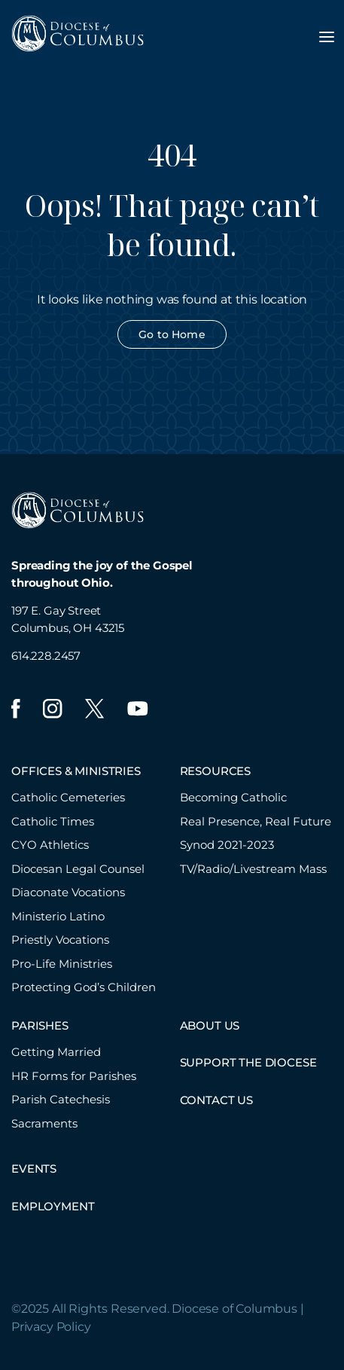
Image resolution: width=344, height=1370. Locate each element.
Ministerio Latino (58, 916)
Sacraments (44, 1123)
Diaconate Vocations (68, 892)
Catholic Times (52, 821)
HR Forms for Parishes (73, 1076)
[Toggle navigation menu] (327, 37)
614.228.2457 (46, 655)
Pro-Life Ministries (61, 964)
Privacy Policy (51, 1327)
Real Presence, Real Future (255, 821)
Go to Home (172, 334)
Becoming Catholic (233, 797)
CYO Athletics (50, 845)
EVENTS (33, 1168)
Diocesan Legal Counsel (78, 869)
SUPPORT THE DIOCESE (248, 1062)
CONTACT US (216, 1100)
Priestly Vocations (60, 939)
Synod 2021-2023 (227, 845)
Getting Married (56, 1052)
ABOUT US (210, 1025)
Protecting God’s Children (83, 987)
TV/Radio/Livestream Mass (253, 869)
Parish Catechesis (60, 1099)
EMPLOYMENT (52, 1206)
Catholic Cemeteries (68, 797)
